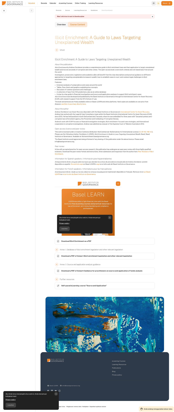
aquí (98, 164)
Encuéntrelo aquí (77, 164)
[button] (153, 3)
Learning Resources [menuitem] (95, 3)
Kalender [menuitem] (53, 3)
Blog (113, 371)
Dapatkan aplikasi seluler (98, 406)
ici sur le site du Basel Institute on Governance (79, 174)
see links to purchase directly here (73, 104)
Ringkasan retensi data (73, 406)
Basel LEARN (54, 385)
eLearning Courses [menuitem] (65, 3)
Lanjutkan (11, 405)
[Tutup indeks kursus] (4, 10)
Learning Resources (119, 364)
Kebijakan (85, 406)
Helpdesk (31, 3)
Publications (116, 368)
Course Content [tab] (77, 24)
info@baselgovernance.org (71, 385)
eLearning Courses (118, 361)
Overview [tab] (61, 24)
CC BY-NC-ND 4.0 (145, 132)
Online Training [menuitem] (80, 3)
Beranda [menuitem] (44, 3)
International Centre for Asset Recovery (134, 112)
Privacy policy (11, 400)
